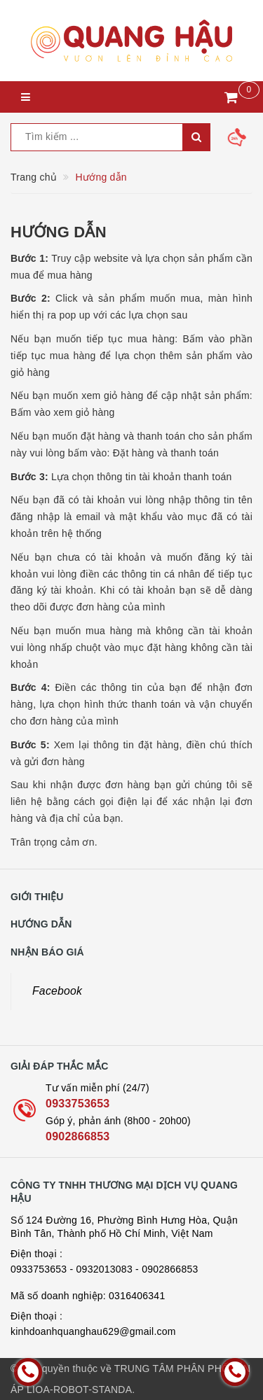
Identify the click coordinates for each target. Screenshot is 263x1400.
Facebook (57, 991)
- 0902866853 (166, 1269)
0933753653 (77, 1104)
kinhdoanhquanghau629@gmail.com (93, 1331)
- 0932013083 (101, 1269)
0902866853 (77, 1136)
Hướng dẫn (59, 232)
